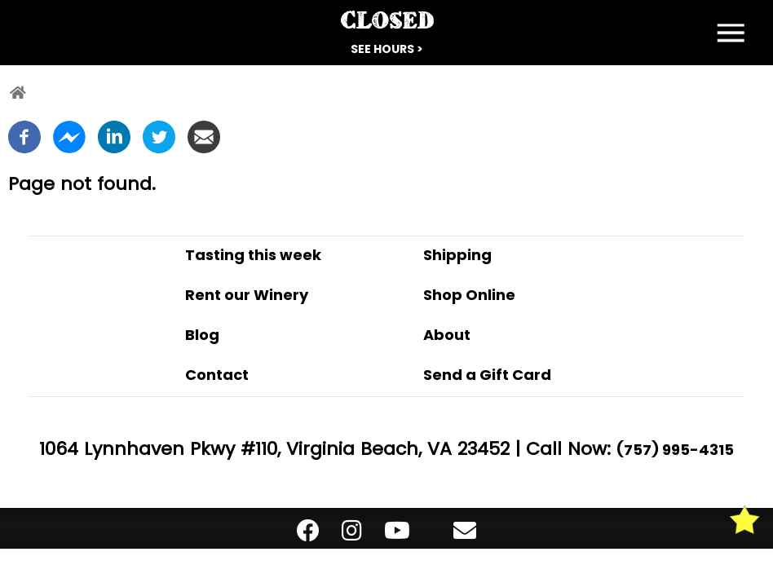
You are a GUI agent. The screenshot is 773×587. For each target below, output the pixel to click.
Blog (202, 334)
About (446, 334)
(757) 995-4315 (675, 449)
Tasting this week (253, 255)
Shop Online (469, 295)
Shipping (457, 255)
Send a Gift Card (487, 374)
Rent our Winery (246, 295)
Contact (217, 374)
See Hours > (387, 49)
